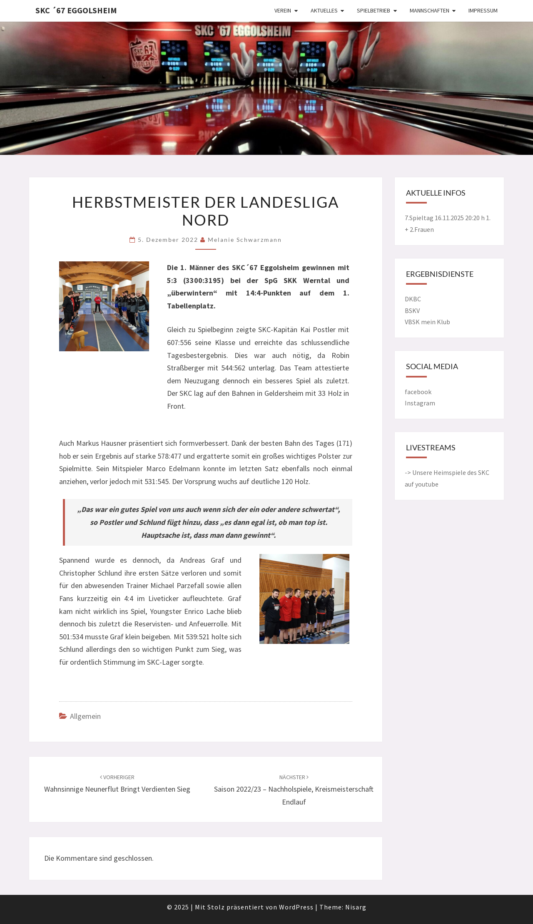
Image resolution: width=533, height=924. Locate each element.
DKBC (413, 299)
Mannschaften (429, 10)
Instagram (420, 403)
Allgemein (85, 716)
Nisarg (355, 907)
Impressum (483, 10)
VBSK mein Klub (427, 322)
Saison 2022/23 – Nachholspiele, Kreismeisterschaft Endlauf (294, 790)
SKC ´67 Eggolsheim (76, 10)
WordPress (296, 907)
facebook (418, 391)
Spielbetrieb (373, 10)
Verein (282, 10)
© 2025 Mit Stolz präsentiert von (223, 907)
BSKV (412, 310)
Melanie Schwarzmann (245, 239)
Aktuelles (324, 10)
